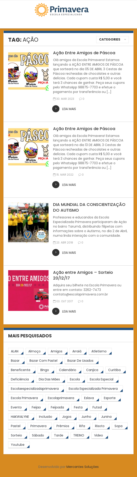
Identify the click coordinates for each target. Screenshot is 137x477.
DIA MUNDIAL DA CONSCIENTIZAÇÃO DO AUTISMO (89, 207)
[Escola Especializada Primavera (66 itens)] (94, 388)
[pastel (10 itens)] (17, 426)
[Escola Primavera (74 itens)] (25, 398)
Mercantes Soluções (82, 466)
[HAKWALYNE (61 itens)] (21, 416)
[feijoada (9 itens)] (58, 407)
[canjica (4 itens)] (93, 370)
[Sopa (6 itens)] (120, 426)
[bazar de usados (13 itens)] (82, 360)
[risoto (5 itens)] (101, 426)
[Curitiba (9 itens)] (115, 370)
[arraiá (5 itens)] (78, 351)
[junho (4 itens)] (87, 416)
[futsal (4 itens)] (98, 407)
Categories (109, 39)
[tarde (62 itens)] (59, 435)
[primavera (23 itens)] (40, 426)
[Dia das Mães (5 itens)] (50, 379)
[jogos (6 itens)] (68, 416)
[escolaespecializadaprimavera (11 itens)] (36, 388)
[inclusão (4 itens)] (46, 416)
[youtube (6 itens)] (19, 444)
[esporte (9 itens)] (111, 398)
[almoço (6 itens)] (36, 351)
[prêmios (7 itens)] (64, 426)
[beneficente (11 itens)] (22, 370)
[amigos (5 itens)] (58, 351)
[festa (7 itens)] (79, 407)
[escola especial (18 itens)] (103, 379)
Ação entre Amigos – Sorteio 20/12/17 (83, 275)
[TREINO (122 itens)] (80, 435)
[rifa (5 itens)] (83, 426)
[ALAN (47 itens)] (16, 351)
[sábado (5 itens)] (39, 435)
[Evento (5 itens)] (17, 407)
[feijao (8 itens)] (37, 407)
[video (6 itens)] (99, 435)
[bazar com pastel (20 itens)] (45, 360)
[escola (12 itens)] (76, 379)
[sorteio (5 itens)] (17, 435)
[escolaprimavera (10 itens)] (62, 398)
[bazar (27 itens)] (16, 360)
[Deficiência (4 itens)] (21, 379)
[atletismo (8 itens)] (100, 351)
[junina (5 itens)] (107, 416)
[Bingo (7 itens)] (46, 370)
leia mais (69, 109)
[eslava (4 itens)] (90, 398)
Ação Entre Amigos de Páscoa (84, 53)
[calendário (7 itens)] (68, 370)
